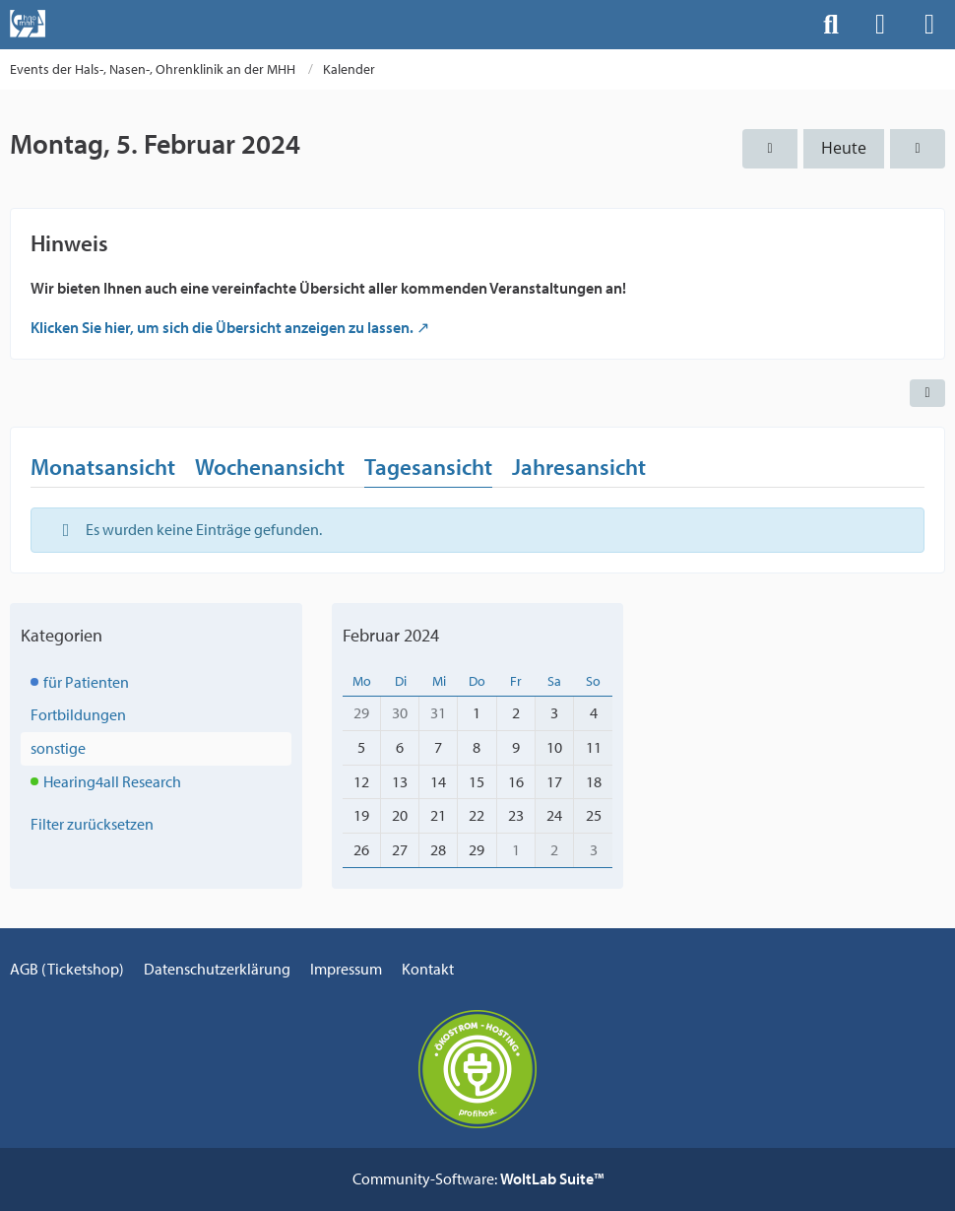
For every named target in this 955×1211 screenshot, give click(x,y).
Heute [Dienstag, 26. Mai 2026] (843, 148)
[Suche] (831, 24)
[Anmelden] (880, 24)
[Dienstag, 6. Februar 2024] (917, 148)
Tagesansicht (428, 466)
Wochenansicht (270, 466)
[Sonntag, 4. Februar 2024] (769, 148)
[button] (927, 393)
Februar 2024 (391, 635)
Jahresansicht (579, 466)
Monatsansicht (103, 466)
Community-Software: (478, 1178)
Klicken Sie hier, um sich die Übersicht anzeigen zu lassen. (222, 327)
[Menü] (929, 24)
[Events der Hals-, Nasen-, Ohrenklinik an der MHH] (27, 23)
